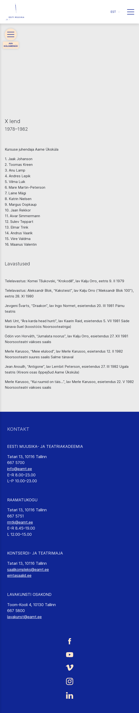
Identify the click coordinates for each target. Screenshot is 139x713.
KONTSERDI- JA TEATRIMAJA (35, 553)
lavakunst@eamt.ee (24, 616)
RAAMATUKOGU (22, 500)
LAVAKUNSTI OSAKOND (29, 594)
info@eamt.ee (19, 468)
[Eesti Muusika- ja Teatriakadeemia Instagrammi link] (69, 681)
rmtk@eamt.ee (20, 522)
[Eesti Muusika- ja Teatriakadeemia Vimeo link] (69, 667)
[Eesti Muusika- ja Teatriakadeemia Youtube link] (69, 654)
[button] (115, 11)
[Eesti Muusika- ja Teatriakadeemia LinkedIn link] (69, 695)
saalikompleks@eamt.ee (28, 569)
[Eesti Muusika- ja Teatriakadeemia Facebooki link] (69, 641)
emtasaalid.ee (19, 575)
